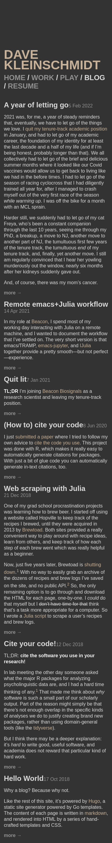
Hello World (24, 778)
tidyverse (43, 727)
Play (70, 78)
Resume (23, 86)
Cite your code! (30, 644)
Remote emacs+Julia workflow (56, 304)
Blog (94, 78)
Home (15, 78)
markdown (96, 813)
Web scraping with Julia (44, 488)
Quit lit (15, 379)
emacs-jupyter (53, 345)
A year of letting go (36, 105)
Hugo (94, 801)
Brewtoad (32, 529)
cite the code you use (56, 442)
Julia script (35, 616)
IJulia (85, 345)
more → (13, 292)
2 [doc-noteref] (68, 584)
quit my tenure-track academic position (66, 128)
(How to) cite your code (43, 425)
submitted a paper (34, 436)
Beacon (39, 321)
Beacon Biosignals (62, 391)
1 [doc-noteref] (18, 570)
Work (43, 78)
